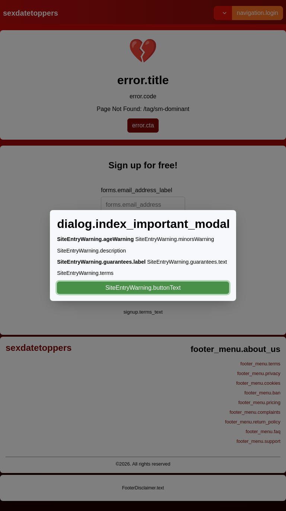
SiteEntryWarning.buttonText (143, 288)
